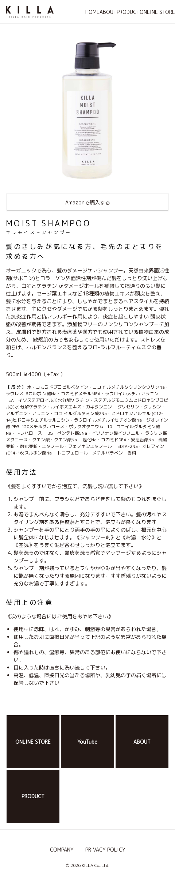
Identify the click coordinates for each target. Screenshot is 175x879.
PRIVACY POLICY (105, 849)
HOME (92, 11)
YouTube (87, 741)
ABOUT (108, 11)
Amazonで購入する (87, 202)
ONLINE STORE (157, 11)
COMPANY (62, 849)
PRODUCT (128, 11)
